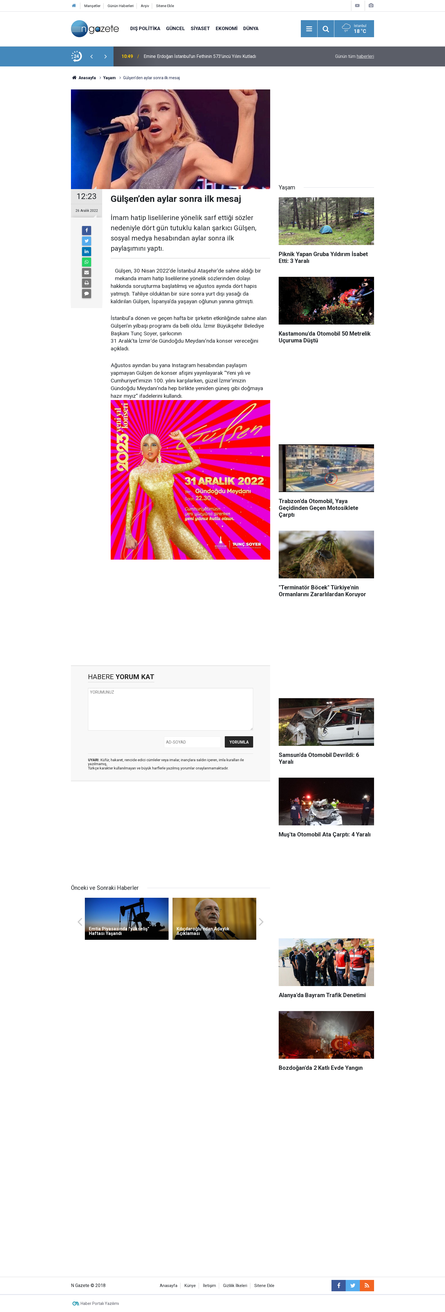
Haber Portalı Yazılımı (100, 1303)
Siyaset (200, 28)
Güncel (175, 28)
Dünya (251, 28)
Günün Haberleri (121, 6)
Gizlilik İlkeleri (235, 1285)
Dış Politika (145, 28)
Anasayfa (168, 1285)
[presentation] (91, 56)
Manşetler (92, 6)
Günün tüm (354, 56)
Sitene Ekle (165, 6)
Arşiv (145, 6)
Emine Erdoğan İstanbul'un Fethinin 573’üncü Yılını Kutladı (200, 56)
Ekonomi (227, 28)
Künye (190, 1285)
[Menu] (309, 29)
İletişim (209, 1285)
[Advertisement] (38, 166)
